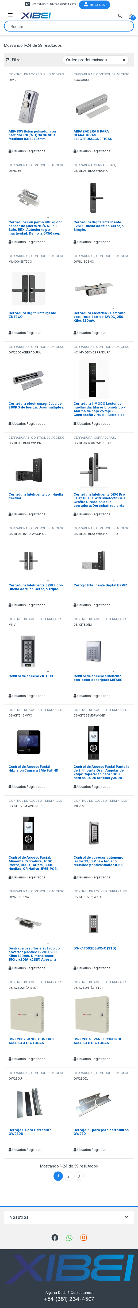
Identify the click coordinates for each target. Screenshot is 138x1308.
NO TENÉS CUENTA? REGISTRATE (50, 4)
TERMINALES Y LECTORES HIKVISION (35, 620)
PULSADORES (53, 74)
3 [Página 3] (79, 1176)
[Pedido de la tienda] (96, 59)
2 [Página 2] (68, 1176)
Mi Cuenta (94, 4)
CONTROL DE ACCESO (25, 74)
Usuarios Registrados (27, 151)
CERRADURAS (84, 74)
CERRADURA (83, 165)
